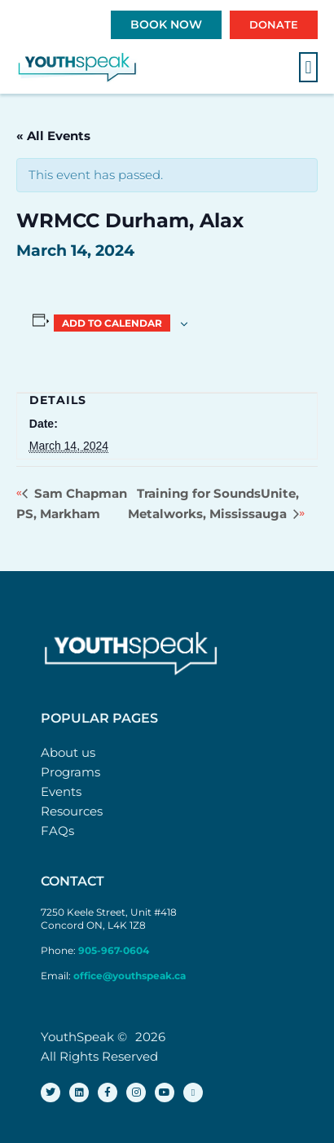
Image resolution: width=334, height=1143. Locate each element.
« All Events (53, 135)
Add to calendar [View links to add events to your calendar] (112, 323)
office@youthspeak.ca (129, 975)
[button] (308, 67)
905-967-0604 (115, 950)
